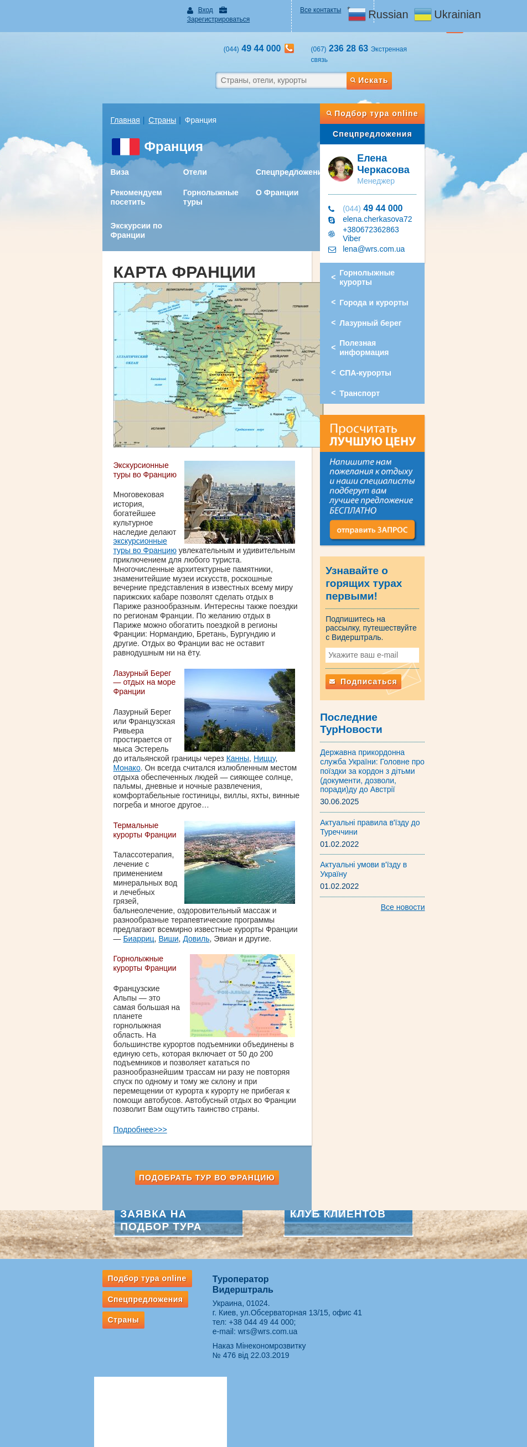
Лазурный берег (383, 286)
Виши (85, 834)
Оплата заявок (294, 1331)
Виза (82, 152)
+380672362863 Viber (393, 210)
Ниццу (113, 682)
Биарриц (287, 825)
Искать (399, 60)
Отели (174, 152)
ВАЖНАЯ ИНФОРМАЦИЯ (311, 1361)
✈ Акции (181, 1301)
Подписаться (376, 645)
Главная (87, 100)
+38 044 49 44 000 (248, 1190)
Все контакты (327, 10)
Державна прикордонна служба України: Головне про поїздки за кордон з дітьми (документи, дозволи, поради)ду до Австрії (390, 717)
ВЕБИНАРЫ (290, 1286)
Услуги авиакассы (195, 1286)
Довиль (113, 834)
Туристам (85, 1271)
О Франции (272, 172)
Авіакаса (187, 1271)
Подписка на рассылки (307, 1316)
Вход (186, 10)
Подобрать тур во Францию (194, 1046)
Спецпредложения (286, 152)
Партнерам (296, 1271)
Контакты (440, 1271)
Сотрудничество (297, 1301)
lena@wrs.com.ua (386, 221)
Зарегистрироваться (244, 10)
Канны (86, 682)
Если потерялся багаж (98, 1389)
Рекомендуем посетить (98, 177)
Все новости (440, 839)
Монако (142, 682)
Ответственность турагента (314, 1346)
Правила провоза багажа (102, 1374)
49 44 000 (385, 188)
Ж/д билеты (186, 1316)
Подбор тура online (397, 93)
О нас (388, 1271)
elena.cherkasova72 (390, 199)
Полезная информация (396, 306)
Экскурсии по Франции (99, 210)
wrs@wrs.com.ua (255, 1199)
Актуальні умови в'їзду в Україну (391, 806)
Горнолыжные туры (190, 177)
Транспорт (372, 347)
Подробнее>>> (102, 998)
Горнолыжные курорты (397, 245)
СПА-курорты (378, 326)
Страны (124, 100)
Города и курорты (386, 265)
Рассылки (79, 1311)
